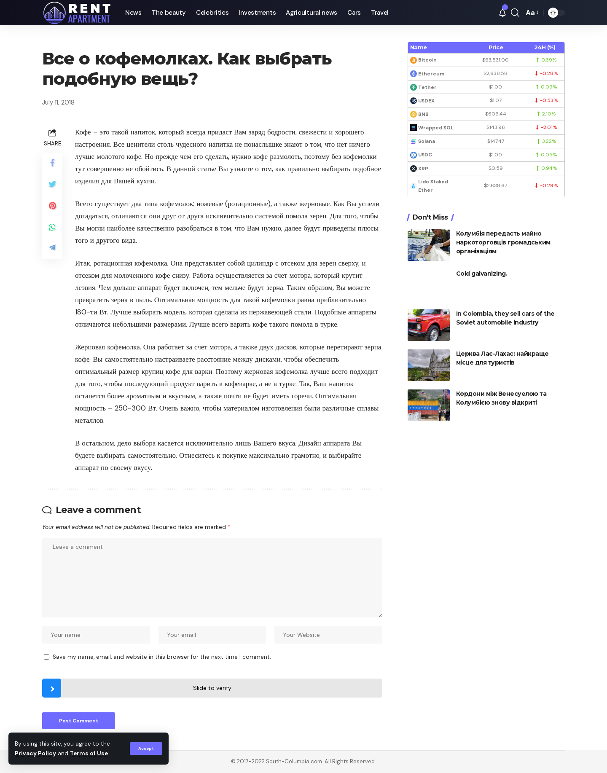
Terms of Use (89, 753)
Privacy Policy (35, 753)
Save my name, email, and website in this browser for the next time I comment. (162, 656)
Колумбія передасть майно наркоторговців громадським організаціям (503, 242)
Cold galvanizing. (482, 273)
